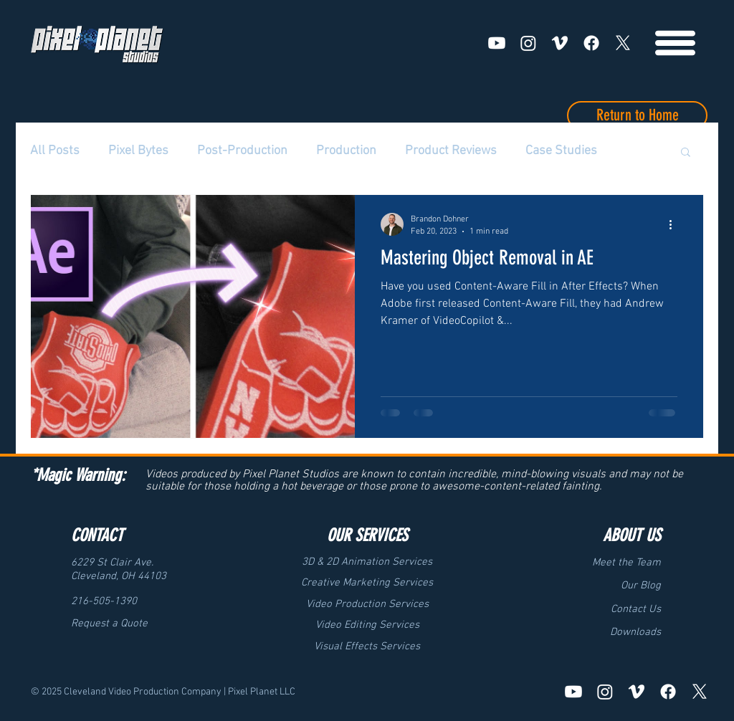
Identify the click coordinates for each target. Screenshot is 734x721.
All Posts (55, 150)
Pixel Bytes (138, 150)
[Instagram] (528, 43)
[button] (685, 153)
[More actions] (675, 224)
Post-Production (242, 150)
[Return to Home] (637, 115)
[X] (623, 43)
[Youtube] (497, 43)
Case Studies (561, 150)
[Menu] (675, 43)
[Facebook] (591, 43)
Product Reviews (451, 150)
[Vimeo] (560, 43)
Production (346, 150)
